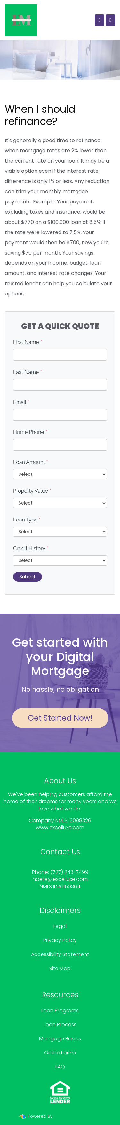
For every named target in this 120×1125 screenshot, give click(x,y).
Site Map (60, 968)
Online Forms (60, 1052)
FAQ (60, 1066)
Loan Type (27, 520)
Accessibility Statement (60, 954)
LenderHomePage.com (78, 1116)
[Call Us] (99, 20)
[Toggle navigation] (110, 20)
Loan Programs (60, 1010)
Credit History (30, 548)
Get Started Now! (60, 718)
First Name (27, 342)
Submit (28, 577)
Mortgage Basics (60, 1038)
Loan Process (60, 1024)
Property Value (32, 491)
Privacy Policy (60, 940)
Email (21, 402)
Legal (60, 926)
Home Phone (30, 432)
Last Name (27, 372)
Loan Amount (30, 462)
